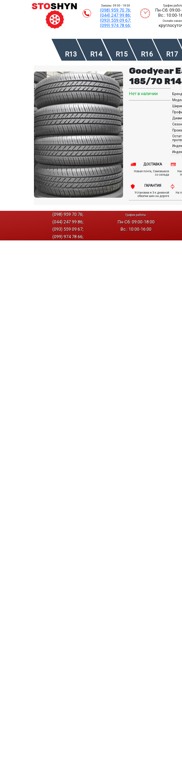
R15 (122, 54)
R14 (96, 54)
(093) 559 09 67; (115, 20)
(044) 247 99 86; (115, 15)
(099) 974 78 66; (115, 25)
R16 (147, 54)
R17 (172, 54)
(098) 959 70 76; (115, 10)
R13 (71, 54)
